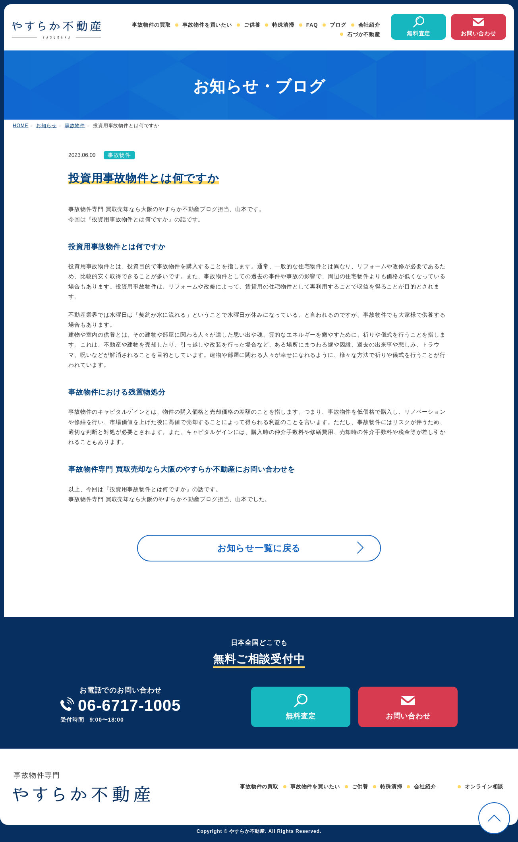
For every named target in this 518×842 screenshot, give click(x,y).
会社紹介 (369, 25)
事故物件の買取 (151, 25)
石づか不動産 (363, 34)
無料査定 (418, 33)
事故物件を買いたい (207, 25)
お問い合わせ (478, 33)
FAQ (312, 25)
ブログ (338, 25)
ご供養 (252, 25)
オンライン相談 (484, 791)
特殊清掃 (283, 25)
